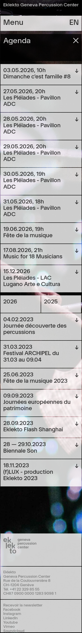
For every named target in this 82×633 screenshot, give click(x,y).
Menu (13, 22)
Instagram (12, 613)
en (74, 22)
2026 (10, 301)
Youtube (10, 622)
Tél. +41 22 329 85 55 (21, 588)
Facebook (11, 609)
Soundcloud (13, 630)
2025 (51, 301)
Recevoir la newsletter (22, 604)
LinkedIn (10, 617)
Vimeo (9, 626)
